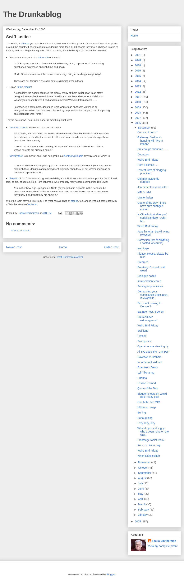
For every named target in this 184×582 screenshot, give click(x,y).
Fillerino (142, 377)
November (144, 462)
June (141, 488)
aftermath (43, 57)
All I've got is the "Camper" (153, 351)
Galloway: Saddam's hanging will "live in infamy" (150, 140)
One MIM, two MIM (148, 402)
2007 (138, 117)
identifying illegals (73, 155)
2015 (138, 75)
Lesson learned (146, 383)
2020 (138, 60)
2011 (138, 96)
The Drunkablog (32, 14)
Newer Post (14, 247)
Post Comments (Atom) (70, 257)
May (141, 493)
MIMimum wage (146, 407)
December (144, 127)
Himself (141, 335)
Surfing (141, 412)
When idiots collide (148, 455)
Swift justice (144, 341)
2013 (138, 86)
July (141, 483)
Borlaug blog (145, 417)
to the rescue (24, 87)
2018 (138, 65)
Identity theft (16, 155)
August (142, 478)
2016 (138, 70)
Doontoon (143, 154)
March (142, 504)
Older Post (111, 247)
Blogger (111, 574)
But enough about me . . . (152, 149)
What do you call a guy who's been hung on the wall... (153, 431)
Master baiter (145, 197)
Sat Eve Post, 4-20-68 (150, 311)
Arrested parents (19, 127)
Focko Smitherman (164, 540)
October (143, 467)
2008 (138, 112)
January (143, 514)
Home (63, 247)
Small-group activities (150, 286)
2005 (138, 521)
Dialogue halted (146, 275)
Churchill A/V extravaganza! (147, 318)
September (145, 472)
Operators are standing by (152, 346)
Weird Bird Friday (147, 159)
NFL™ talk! (144, 192)
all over (25, 43)
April (141, 499)
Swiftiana (142, 330)
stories (74, 200)
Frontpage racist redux (150, 440)
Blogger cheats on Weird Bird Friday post (152, 395)
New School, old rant (149, 362)
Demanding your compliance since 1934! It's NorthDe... (152, 295)
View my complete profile (163, 546)
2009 (138, 107)
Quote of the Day (147, 388)
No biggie (143, 248)
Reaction (14, 178)
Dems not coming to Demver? (149, 305)
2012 (138, 91)
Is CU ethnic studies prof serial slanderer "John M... (152, 218)
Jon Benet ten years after (152, 187)
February (144, 509)
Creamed (143, 262)
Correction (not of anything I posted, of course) (153, 241)
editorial (32, 204)
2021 (138, 54)
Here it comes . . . (148, 164)
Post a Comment (20, 230)
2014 (138, 81)
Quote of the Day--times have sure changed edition (151, 206)
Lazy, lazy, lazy (146, 423)
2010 (138, 102)
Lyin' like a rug (145, 372)
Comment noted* (147, 132)
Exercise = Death (147, 367)
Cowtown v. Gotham (149, 357)
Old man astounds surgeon (148, 180)
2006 (138, 123)
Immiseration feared (149, 281)
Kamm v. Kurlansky (148, 445)
